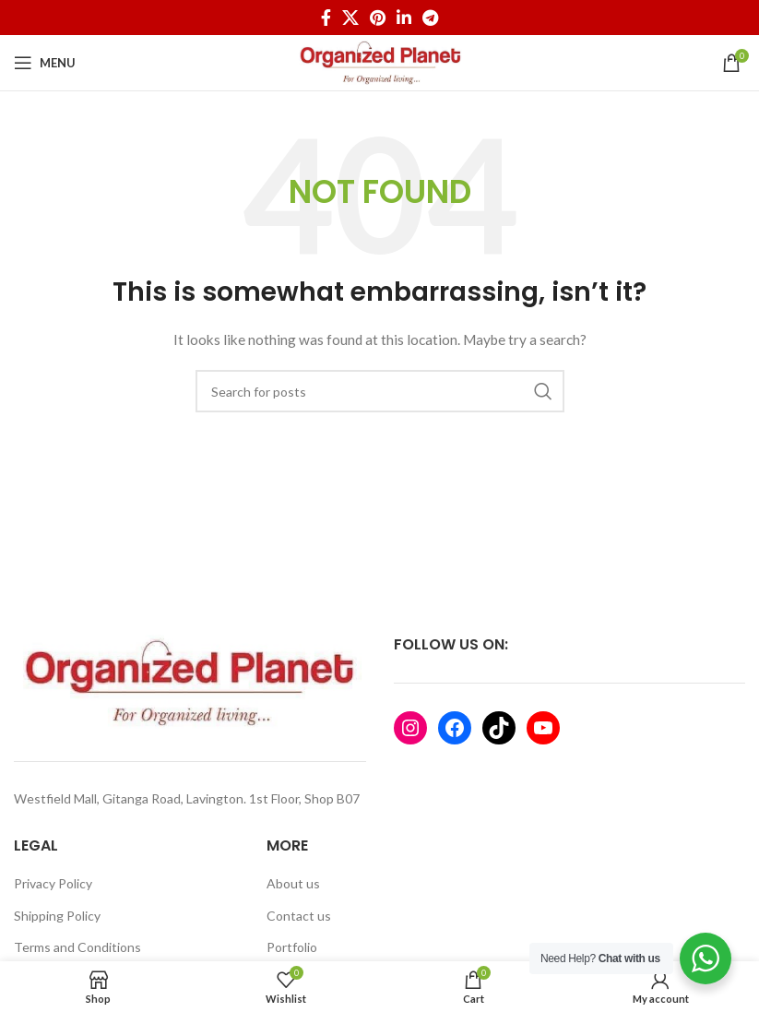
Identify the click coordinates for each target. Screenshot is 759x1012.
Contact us (299, 915)
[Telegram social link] (430, 17)
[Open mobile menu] (45, 62)
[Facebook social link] (326, 17)
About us (293, 883)
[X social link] (350, 17)
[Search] (380, 391)
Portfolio (292, 947)
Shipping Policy (57, 915)
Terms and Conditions (77, 947)
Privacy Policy (53, 883)
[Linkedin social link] (404, 17)
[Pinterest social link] (377, 17)
